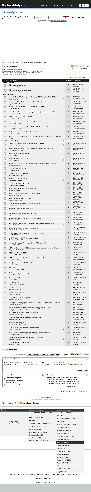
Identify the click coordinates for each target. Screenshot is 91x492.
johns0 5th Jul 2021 (14, 235)
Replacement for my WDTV (18, 323)
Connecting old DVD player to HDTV (21, 208)
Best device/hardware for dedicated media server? (25, 132)
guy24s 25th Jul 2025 (14, 109)
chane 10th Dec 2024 (14, 119)
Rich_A (77, 160)
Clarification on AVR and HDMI (19, 342)
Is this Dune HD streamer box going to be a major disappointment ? (31, 112)
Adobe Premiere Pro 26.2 (64, 430)
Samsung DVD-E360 (63, 454)
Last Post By (78, 80)
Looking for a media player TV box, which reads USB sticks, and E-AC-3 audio (35, 303)
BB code (70, 378)
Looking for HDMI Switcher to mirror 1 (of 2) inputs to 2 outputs (30, 102)
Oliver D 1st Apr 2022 (14, 210)
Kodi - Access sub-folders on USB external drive (25, 318)
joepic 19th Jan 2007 (14, 87)
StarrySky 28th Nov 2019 (15, 324)
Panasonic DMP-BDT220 (64, 460)
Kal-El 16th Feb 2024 (14, 133)
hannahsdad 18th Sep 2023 (16, 150)
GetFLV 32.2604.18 (35, 429)
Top (57, 354)
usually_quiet (78, 209)
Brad (76, 289)
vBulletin (48, 397)
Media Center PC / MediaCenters (35, 63)
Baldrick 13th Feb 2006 (14, 92)
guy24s (81, 108)
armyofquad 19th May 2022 (16, 205)
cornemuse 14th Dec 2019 (15, 314)
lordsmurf (81, 133)
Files (9, 19)
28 (68, 183)
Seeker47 (81, 98)
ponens (81, 304)
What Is (65, 6)
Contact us (20, 474)
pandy (76, 344)
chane (80, 118)
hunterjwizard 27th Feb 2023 (16, 175)
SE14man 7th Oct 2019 (14, 339)
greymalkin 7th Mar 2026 (15, 104)
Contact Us (62, 391)
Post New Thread (10, 66)
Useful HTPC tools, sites (22, 90)
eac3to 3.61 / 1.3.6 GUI (36, 417)
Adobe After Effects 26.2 (64, 433)
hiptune (77, 229)
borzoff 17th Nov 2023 (8, 141)
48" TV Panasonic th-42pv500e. (19, 183)
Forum (26, 6)
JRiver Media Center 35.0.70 (37, 426)
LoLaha (81, 244)
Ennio (76, 254)
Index (4, 17)
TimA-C (77, 339)
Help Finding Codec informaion (19, 153)
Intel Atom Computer (16, 288)
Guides (56, 6)
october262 (78, 264)
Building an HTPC (20, 85)
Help (73, 17)
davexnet (77, 145)
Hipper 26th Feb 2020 (14, 294)
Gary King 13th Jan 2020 (15, 304)
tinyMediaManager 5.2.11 (64, 439)
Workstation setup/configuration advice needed (24, 203)
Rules (27, 17)
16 (68, 112)
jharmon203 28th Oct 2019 (15, 334)
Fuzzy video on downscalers (18, 173)
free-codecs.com (49, 478)
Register (81, 17)
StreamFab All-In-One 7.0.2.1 (38, 432)
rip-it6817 (81, 224)
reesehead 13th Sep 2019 (15, 299)
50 (68, 322)
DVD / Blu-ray (46, 6)
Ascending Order (59, 364)
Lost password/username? (59, 21)
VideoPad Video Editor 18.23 (37, 438)
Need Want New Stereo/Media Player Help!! (23, 313)
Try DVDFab (19, 403)
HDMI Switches (14, 268)
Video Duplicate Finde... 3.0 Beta (67, 424)
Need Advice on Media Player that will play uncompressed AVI (29, 333)
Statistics (69, 474)
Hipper (76, 294)
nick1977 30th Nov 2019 (15, 329)
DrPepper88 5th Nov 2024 (15, 124)
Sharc (76, 155)
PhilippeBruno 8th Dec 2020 (16, 250)
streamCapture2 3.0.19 (64, 413)
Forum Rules (71, 386)
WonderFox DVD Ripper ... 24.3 (38, 441)
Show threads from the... (12, 362)
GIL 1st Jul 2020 (13, 279)
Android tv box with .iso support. (19, 298)
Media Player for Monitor (17, 293)
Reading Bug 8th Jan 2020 (15, 310)
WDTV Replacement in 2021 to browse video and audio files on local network (35, 248)
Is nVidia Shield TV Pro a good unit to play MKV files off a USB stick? (32, 97)
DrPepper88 (78, 123)
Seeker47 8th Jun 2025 (14, 114)
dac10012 (77, 165)
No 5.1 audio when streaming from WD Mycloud (25, 218)
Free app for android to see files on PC (22, 122)
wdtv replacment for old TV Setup (20, 198)
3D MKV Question (15, 283)
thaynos (81, 214)
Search (4, 19)
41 (68, 198)
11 (78, 66)
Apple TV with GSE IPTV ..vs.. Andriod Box (23, 238)
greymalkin (78, 103)
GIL (76, 279)
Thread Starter (12, 80)
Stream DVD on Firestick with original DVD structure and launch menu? (33, 163)
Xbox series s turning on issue (19, 168)
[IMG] (69, 381)
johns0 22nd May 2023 (14, 170)
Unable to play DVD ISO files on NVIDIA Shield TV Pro (27, 107)
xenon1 (81, 274)
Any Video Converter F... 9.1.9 (66, 419)
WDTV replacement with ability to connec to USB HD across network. (32, 258)
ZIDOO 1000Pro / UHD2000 (18, 253)
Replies (68, 80)
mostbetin (81, 175)
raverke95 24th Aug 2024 (15, 129)
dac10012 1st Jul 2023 (14, 145)
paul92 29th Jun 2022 (14, 190)
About (73, 6)
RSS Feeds (60, 474)
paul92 (81, 190)
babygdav (81, 309)
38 (68, 136)
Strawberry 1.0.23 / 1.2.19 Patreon (39, 423)
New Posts (10, 17)
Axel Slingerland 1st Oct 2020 (16, 269)
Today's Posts (19, 17)
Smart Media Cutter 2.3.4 (36, 435)
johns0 (81, 170)
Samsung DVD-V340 (63, 451)
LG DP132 (60, 466)
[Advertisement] (45, 42)
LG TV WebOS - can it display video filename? (24, 328)
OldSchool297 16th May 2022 (16, 185)
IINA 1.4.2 (60, 416)
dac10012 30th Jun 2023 (15, 165)
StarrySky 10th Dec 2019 (15, 319)
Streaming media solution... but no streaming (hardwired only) (29, 308)
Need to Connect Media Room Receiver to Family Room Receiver (31, 148)
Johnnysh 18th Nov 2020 (15, 255)
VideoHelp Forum (12, 12)
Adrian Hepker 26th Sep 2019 (16, 230)
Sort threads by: (27, 362)
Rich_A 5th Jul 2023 (14, 160)
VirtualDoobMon (79, 239)
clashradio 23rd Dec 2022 (15, 180)
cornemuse (82, 269)
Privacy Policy (30, 474)
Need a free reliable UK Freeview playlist (22, 188)
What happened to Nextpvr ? (18, 158)
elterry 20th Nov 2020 (14, 259)
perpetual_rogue (79, 299)
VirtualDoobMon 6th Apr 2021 (16, 240)
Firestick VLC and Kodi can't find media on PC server (26, 143)
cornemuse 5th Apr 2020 (15, 289)
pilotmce (77, 91)
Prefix (42, 362)
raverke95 (82, 128)
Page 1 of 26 (66, 66)
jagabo (81, 185)
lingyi (76, 249)
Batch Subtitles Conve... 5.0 (65, 436)
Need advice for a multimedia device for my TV (24, 193)
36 (68, 97)
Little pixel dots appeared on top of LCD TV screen (26, 337)
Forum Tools (73, 77)
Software (34, 6)
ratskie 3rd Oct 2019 (14, 344)
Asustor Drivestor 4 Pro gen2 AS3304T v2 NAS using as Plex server (31, 127)
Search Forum (83, 77)
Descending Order (75, 364)
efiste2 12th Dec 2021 (14, 220)
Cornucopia (82, 150)
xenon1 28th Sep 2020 (14, 274)
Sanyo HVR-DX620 (63, 463)
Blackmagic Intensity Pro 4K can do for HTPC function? (27, 243)
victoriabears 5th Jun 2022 (15, 200)
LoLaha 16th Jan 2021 (14, 245)
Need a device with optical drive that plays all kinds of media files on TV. (33, 223)
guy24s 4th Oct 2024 (14, 99)
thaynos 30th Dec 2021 (14, 215)
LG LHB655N (61, 448)
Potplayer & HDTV (15, 278)
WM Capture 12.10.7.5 (64, 421)
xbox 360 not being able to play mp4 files (22, 213)
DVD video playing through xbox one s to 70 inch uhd (26, 233)
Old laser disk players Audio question (21, 273)
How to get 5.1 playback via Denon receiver (23, 228)
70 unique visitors (14, 421)
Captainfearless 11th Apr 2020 (16, 284)
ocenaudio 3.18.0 (34, 420)
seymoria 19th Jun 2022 (15, 195)
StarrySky (81, 319)
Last (86, 66)
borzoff (81, 138)
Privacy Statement (79, 391)
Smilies (70, 379)
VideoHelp (69, 391)
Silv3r (80, 180)
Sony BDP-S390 (62, 472)
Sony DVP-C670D (62, 457)
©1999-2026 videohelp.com (45, 482)
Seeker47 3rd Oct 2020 (14, 264)
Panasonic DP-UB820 (63, 469)
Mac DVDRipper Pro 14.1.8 (65, 427)
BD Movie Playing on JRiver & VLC (20, 117)
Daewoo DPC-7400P (63, 445)
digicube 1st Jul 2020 (14, 225)
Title (5, 80)
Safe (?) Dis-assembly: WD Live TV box (22, 263)
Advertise (45, 474)
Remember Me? (44, 21)
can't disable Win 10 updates (18, 178)
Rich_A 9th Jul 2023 (14, 155)
